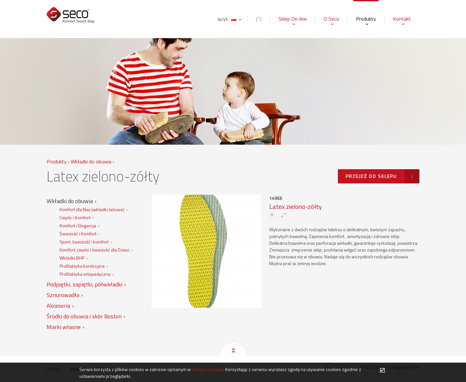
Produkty (366, 19)
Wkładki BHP (72, 257)
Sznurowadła (63, 295)
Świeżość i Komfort (78, 233)
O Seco (331, 19)
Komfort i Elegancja (78, 225)
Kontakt (402, 19)
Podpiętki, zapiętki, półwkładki (84, 284)
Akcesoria (58, 305)
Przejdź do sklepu (371, 176)
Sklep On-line (293, 19)
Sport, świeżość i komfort (84, 241)
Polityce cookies (207, 369)
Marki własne (64, 327)
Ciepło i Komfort (75, 217)
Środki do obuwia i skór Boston (84, 316)
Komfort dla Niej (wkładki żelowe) (92, 209)
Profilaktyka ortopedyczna (85, 274)
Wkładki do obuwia (70, 201)
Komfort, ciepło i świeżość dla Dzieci (94, 249)
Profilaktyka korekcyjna (82, 266)
